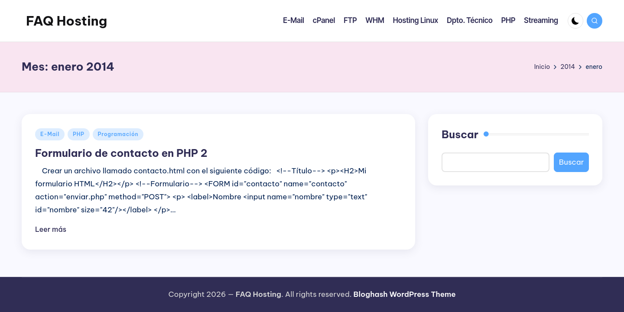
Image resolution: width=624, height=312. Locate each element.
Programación (118, 134)
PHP (78, 134)
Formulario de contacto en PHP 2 (121, 152)
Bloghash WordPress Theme (405, 294)
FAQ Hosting (66, 21)
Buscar (460, 134)
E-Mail (49, 134)
